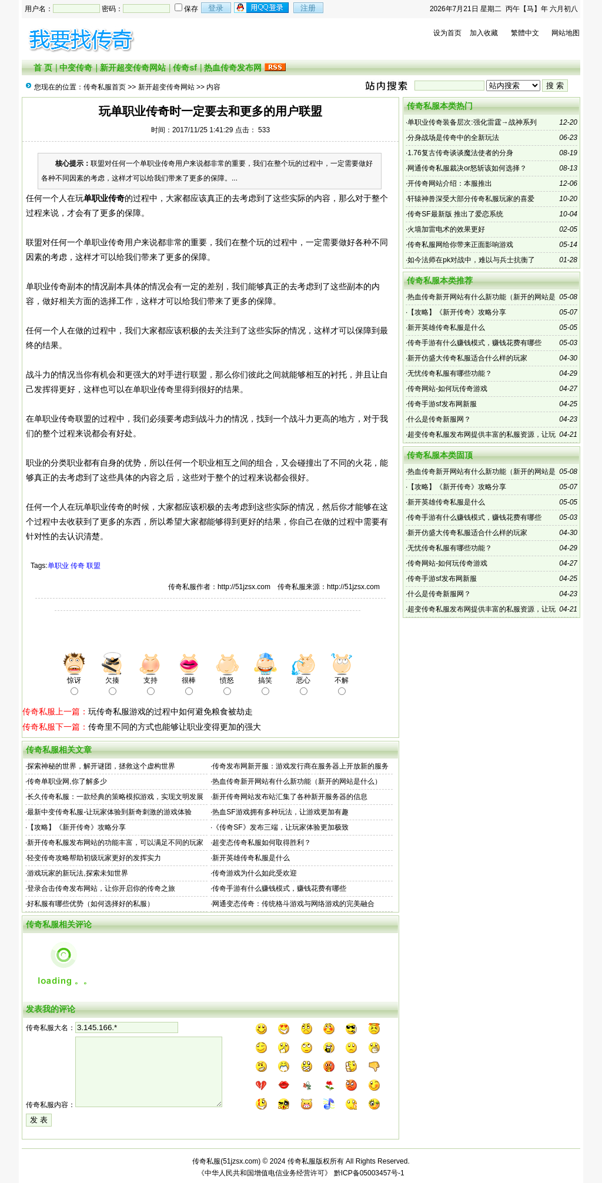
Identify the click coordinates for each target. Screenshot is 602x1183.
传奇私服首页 (104, 87)
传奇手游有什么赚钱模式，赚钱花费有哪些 (279, 888)
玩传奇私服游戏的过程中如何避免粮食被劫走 (170, 711)
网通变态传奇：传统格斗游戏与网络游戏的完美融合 (293, 904)
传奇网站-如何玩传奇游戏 (447, 389)
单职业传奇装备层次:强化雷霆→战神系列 (471, 122)
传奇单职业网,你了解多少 (66, 781)
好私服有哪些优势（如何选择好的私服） (90, 904)
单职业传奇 (104, 198)
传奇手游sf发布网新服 (441, 404)
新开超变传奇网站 (133, 67)
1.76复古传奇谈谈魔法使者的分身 (460, 153)
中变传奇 (75, 67)
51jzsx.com (240, 1161)
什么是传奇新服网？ (439, 419)
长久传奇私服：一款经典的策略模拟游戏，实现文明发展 (115, 797)
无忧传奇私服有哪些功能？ (449, 373)
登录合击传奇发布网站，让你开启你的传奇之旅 (101, 888)
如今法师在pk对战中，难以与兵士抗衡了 (471, 260)
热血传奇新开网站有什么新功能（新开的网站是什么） (297, 781)
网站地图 (565, 33)
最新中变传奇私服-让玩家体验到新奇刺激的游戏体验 (109, 812)
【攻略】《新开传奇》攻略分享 (76, 827)
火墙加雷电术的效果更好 (446, 229)
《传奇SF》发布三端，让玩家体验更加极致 (280, 827)
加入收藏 (484, 33)
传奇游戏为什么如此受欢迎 (254, 873)
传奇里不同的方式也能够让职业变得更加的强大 (174, 726)
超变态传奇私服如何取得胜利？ (261, 842)
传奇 (78, 566)
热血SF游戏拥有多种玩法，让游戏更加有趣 (280, 812)
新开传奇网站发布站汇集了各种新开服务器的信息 (289, 797)
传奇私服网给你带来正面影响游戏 (460, 244)
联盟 (93, 566)
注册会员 (262, 7)
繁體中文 (525, 33)
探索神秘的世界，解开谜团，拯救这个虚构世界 (101, 766)
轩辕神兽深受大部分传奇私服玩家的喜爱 (470, 199)
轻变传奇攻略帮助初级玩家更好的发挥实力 (94, 858)
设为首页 (447, 33)
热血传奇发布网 (233, 67)
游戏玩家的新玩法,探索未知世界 (77, 873)
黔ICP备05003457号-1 (369, 1173)
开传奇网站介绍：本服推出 (449, 183)
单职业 (58, 566)
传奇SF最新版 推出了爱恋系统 (455, 214)
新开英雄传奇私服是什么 (251, 858)
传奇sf (184, 67)
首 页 (43, 67)
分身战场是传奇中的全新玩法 (453, 137)
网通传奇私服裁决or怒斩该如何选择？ (467, 168)
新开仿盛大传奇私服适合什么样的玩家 (467, 358)
